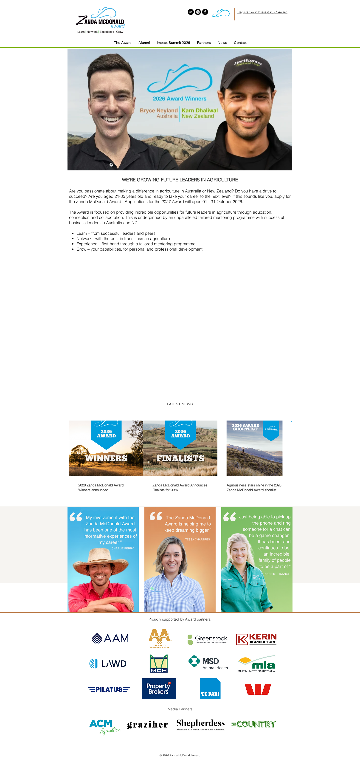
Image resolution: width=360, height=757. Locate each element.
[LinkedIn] (191, 12)
